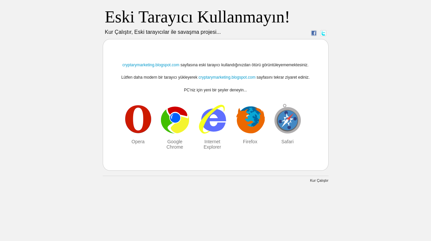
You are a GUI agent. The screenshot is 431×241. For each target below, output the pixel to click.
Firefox (250, 141)
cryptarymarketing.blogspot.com (150, 65)
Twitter (323, 32)
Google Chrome (175, 144)
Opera (138, 141)
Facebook (314, 32)
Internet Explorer (212, 144)
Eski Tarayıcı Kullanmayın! (197, 16)
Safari (287, 141)
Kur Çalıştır (319, 180)
